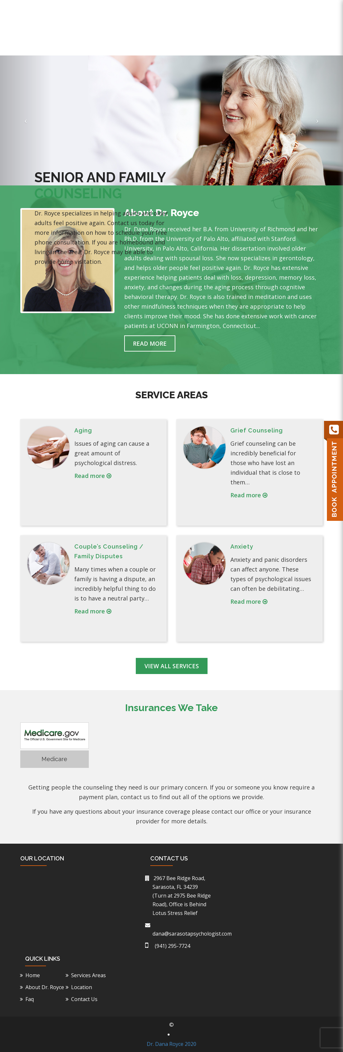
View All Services (171, 666)
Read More (150, 343)
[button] (25, 120)
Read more (92, 476)
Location (258, 44)
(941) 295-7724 (254, 9)
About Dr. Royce (178, 44)
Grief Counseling (256, 430)
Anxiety (241, 546)
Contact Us (308, 44)
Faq (282, 44)
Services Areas (89, 975)
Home (144, 44)
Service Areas (222, 44)
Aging (83, 430)
